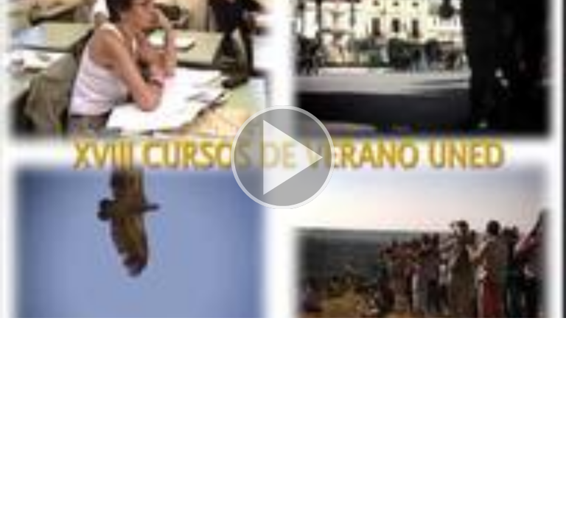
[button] (283, 159)
